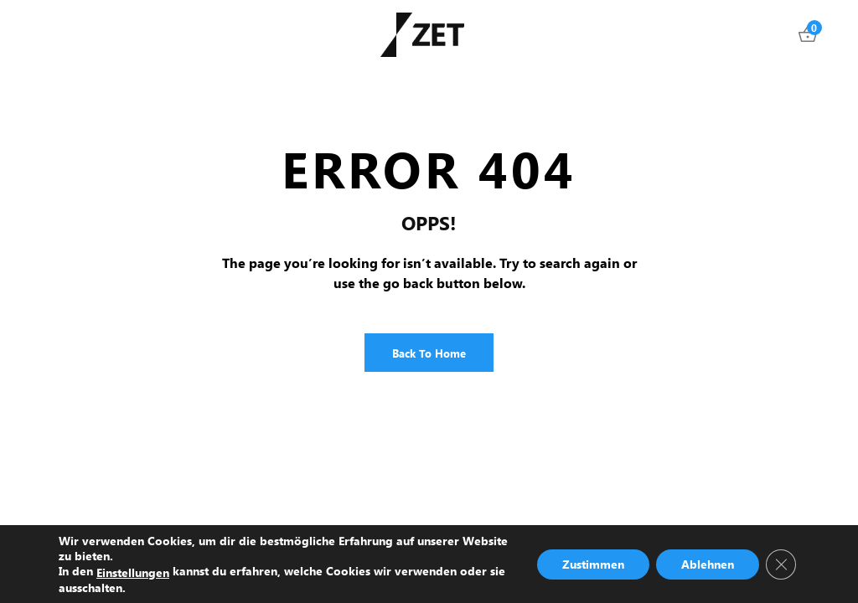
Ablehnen (707, 563)
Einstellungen (132, 572)
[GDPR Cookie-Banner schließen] (781, 564)
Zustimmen (593, 563)
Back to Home (429, 353)
